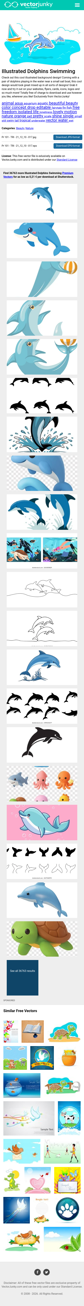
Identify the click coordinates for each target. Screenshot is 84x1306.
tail (17, 120)
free (76, 107)
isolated (25, 111)
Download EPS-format (68, 145)
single (68, 116)
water (63, 120)
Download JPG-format (68, 137)
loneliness (46, 112)
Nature (29, 128)
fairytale (57, 107)
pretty (38, 116)
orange (20, 116)
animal (8, 103)
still (4, 120)
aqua (19, 103)
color (7, 107)
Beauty (20, 128)
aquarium (31, 103)
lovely (58, 111)
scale (48, 116)
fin (64, 107)
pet (30, 116)
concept (19, 107)
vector (52, 120)
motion (70, 111)
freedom (10, 111)
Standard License (67, 159)
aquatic (43, 103)
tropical (25, 120)
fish (70, 108)
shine (57, 116)
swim (11, 120)
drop (32, 107)
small (78, 116)
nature (8, 116)
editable (44, 107)
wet (71, 120)
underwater (38, 120)
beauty (72, 103)
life (36, 111)
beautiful (57, 103)
